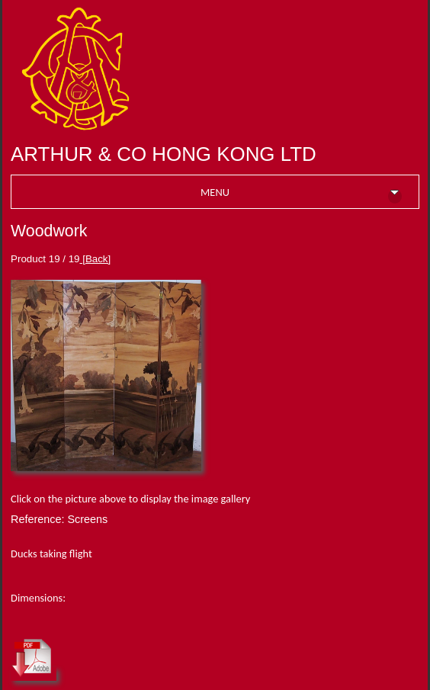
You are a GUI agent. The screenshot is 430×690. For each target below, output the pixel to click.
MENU (301, 194)
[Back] (95, 259)
